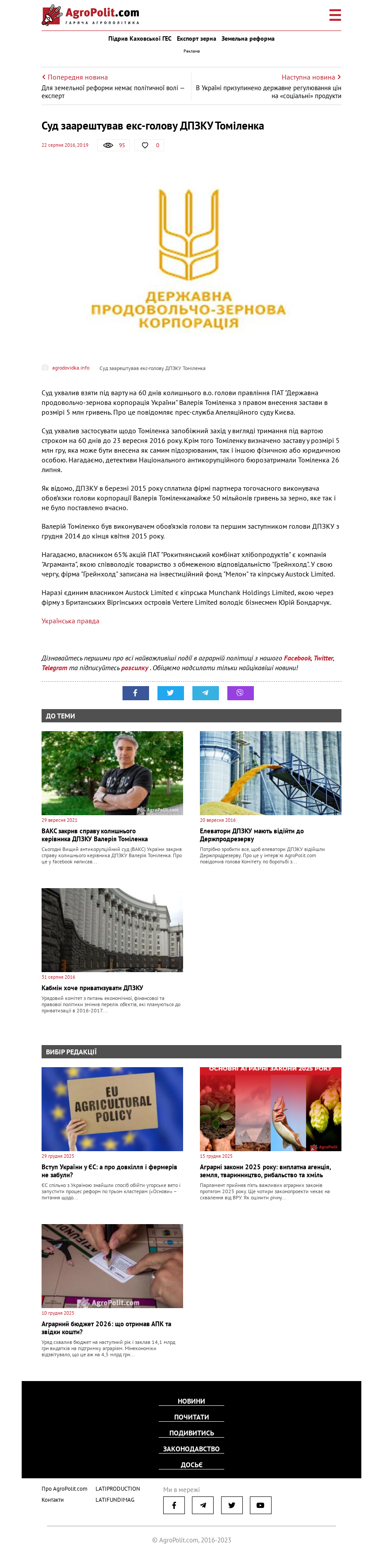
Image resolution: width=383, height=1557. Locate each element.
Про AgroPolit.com (65, 1488)
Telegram (54, 667)
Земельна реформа (248, 38)
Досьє (192, 1464)
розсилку (135, 667)
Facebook (297, 657)
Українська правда (71, 620)
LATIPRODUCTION (118, 1488)
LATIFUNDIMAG (115, 1500)
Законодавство (191, 1448)
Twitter (323, 657)
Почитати (191, 1416)
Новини (191, 1401)
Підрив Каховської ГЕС (140, 38)
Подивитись (191, 1432)
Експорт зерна (196, 38)
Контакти (53, 1500)
